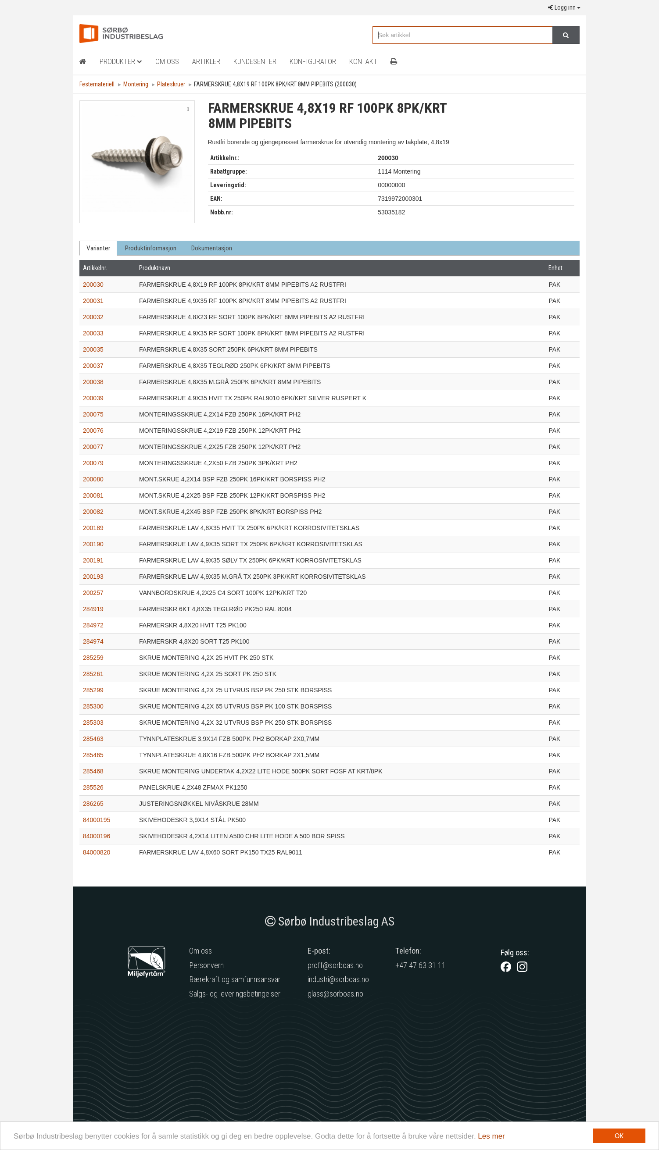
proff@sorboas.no (335, 965)
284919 (93, 608)
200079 (93, 462)
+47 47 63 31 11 (420, 965)
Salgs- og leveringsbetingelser (234, 993)
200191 (93, 560)
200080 (93, 479)
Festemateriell (97, 84)
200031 (93, 300)
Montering (135, 84)
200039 (93, 398)
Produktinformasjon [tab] (150, 248)
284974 (93, 641)
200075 (93, 414)
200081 (93, 495)
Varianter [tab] (98, 248)
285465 (93, 754)
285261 (93, 673)
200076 (93, 430)
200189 (93, 527)
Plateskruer (171, 84)
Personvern (206, 965)
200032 (93, 316)
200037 (93, 365)
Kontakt (363, 61)
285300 (93, 706)
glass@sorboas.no (335, 993)
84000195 (96, 819)
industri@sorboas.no (338, 979)
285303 (93, 722)
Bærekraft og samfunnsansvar (234, 979)
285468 (93, 771)
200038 (93, 381)
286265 (93, 803)
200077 (93, 446)
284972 (93, 625)
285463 (93, 738)
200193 (93, 576)
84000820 (96, 852)
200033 (93, 333)
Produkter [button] (121, 61)
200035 (93, 349)
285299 (93, 690)
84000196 (96, 836)
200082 (93, 511)
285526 (93, 787)
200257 (93, 592)
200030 (93, 284)
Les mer (491, 1136)
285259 (93, 657)
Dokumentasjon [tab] (211, 248)
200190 (93, 544)
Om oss (200, 950)
